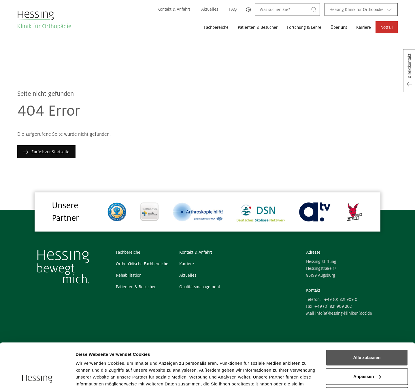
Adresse (313, 252)
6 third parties (119, 360)
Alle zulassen (366, 313)
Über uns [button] (339, 27)
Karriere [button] (363, 27)
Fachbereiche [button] (216, 27)
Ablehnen (367, 351)
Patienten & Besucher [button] (258, 27)
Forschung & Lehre (304, 27)
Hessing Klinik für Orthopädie (361, 9)
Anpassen (367, 332)
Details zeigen (90, 376)
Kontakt (313, 290)
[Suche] (314, 9)
